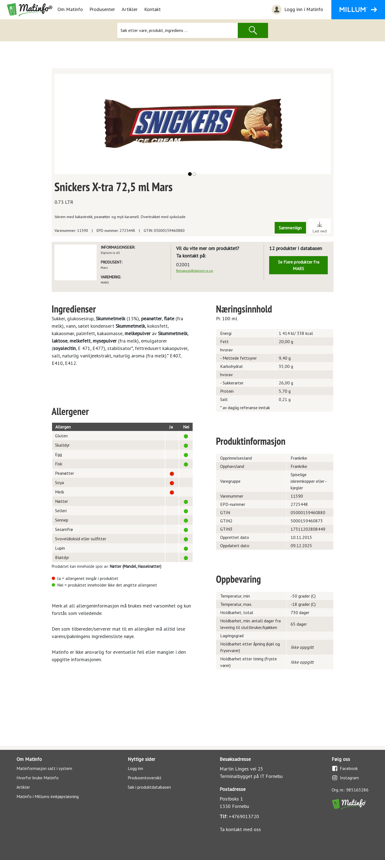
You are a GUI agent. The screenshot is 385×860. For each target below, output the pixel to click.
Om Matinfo (70, 9)
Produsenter (102, 9)
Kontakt (152, 9)
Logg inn (135, 768)
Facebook (345, 768)
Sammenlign (290, 227)
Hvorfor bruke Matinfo (38, 777)
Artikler (130, 9)
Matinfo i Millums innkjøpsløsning (48, 796)
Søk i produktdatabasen (149, 787)
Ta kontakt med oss (240, 829)
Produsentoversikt (145, 777)
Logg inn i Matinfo (296, 9)
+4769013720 (244, 816)
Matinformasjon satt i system (44, 768)
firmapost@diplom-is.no (194, 270)
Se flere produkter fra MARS (298, 265)
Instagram (345, 778)
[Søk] (177, 30)
